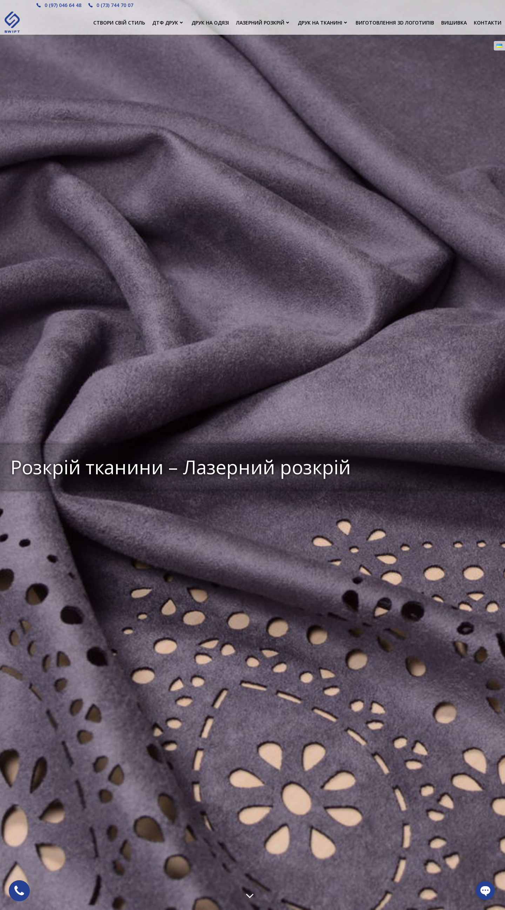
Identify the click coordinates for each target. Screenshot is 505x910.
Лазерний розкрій (263, 22)
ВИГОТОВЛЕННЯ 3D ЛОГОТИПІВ (395, 22)
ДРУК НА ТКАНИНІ (323, 22)
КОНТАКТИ (487, 22)
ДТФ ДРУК (168, 22)
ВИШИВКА (454, 22)
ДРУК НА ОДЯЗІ (210, 22)
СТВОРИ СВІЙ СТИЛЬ (119, 22)
